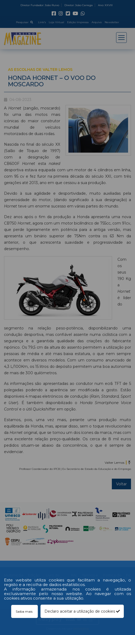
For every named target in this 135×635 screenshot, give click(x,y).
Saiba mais (24, 611)
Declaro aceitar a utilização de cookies (82, 611)
